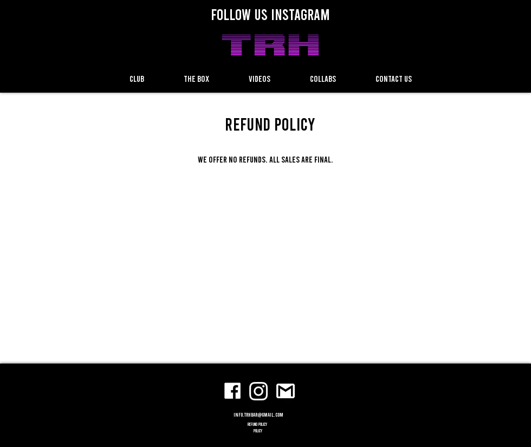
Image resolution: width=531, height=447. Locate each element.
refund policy (258, 424)
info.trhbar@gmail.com (258, 414)
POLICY (258, 430)
